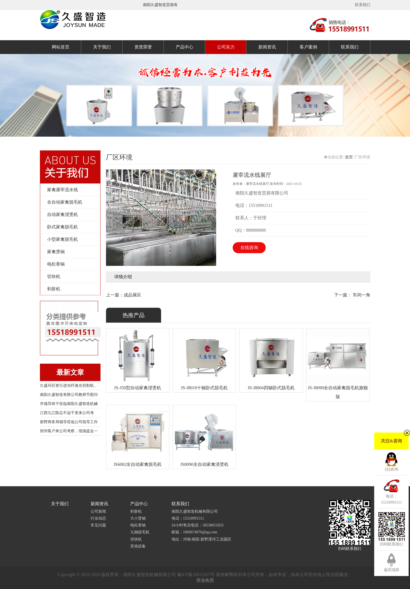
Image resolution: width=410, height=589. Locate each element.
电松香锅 (56, 264)
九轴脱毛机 (140, 532)
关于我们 (102, 47)
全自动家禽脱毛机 (64, 202)
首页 (349, 157)
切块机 (53, 276)
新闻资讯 (267, 47)
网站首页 (60, 47)
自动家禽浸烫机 (62, 214)
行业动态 (98, 518)
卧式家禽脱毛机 (62, 227)
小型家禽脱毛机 (62, 239)
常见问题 (98, 525)
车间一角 (361, 295)
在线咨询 (249, 247)
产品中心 (184, 47)
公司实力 (226, 47)
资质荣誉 (143, 47)
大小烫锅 (138, 518)
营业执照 (205, 580)
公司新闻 (98, 511)
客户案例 (308, 47)
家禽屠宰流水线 (62, 189)
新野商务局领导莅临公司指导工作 (69, 422)
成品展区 (132, 295)
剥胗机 (53, 289)
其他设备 (138, 546)
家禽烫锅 (56, 251)
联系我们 (362, 5)
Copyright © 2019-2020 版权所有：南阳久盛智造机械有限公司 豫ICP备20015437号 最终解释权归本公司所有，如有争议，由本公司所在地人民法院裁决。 (205, 574)
